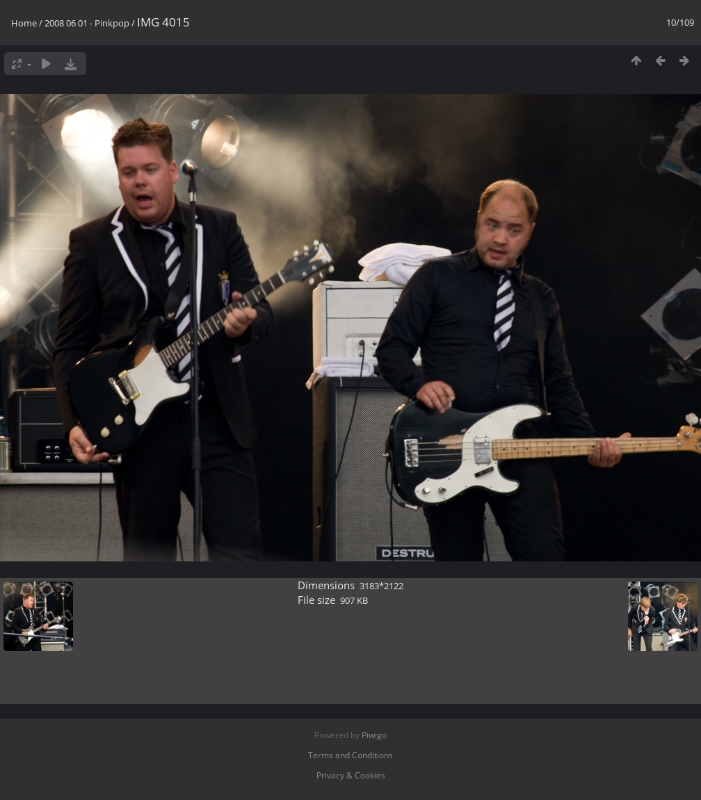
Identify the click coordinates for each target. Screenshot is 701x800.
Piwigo (374, 735)
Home (24, 23)
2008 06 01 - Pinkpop (87, 23)
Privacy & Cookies (350, 775)
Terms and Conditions (350, 755)
